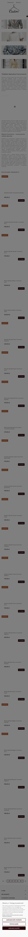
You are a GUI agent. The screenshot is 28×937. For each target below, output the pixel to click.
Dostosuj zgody (14, 924)
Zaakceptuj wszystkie (14, 928)
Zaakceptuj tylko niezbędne (14, 920)
